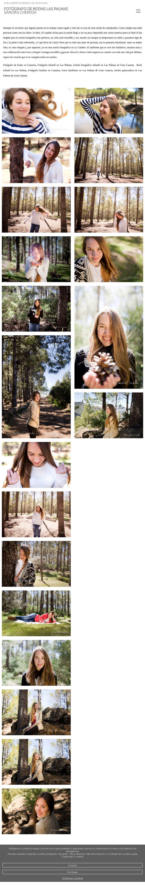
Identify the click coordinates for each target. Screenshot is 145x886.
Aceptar (72, 865)
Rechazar (72, 872)
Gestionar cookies (72, 878)
